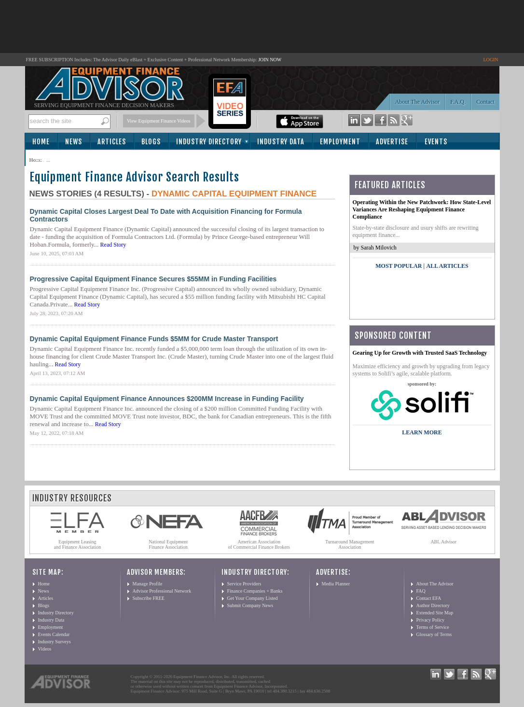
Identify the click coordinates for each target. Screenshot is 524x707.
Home (41, 142)
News (73, 142)
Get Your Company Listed (252, 598)
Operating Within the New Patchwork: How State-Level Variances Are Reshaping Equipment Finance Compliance (422, 209)
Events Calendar (54, 634)
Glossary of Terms (434, 634)
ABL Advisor (443, 541)
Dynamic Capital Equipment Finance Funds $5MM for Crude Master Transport (154, 339)
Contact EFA (428, 598)
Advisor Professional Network (162, 591)
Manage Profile (148, 583)
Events (436, 142)
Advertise (392, 142)
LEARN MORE (421, 432)
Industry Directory (209, 142)
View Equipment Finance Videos (159, 121)
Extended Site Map (435, 612)
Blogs (151, 142)
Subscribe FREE (149, 598)
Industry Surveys (54, 641)
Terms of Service (432, 627)
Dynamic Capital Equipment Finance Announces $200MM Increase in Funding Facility (167, 398)
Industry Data (280, 142)
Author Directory (433, 605)
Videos (45, 649)
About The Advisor (417, 101)
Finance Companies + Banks (255, 591)
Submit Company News (250, 605)
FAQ (421, 591)
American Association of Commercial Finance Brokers (259, 544)
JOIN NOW (269, 59)
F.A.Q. (458, 101)
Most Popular (398, 266)
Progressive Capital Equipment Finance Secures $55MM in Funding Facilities (153, 279)
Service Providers (244, 583)
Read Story (113, 244)
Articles (111, 142)
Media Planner (336, 583)
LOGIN (490, 59)
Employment (340, 142)
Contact (485, 101)
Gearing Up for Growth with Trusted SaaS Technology (420, 352)
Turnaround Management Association (349, 544)
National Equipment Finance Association (168, 544)
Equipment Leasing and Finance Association (77, 544)
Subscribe (52, 158)
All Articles (447, 266)
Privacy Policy (430, 620)
